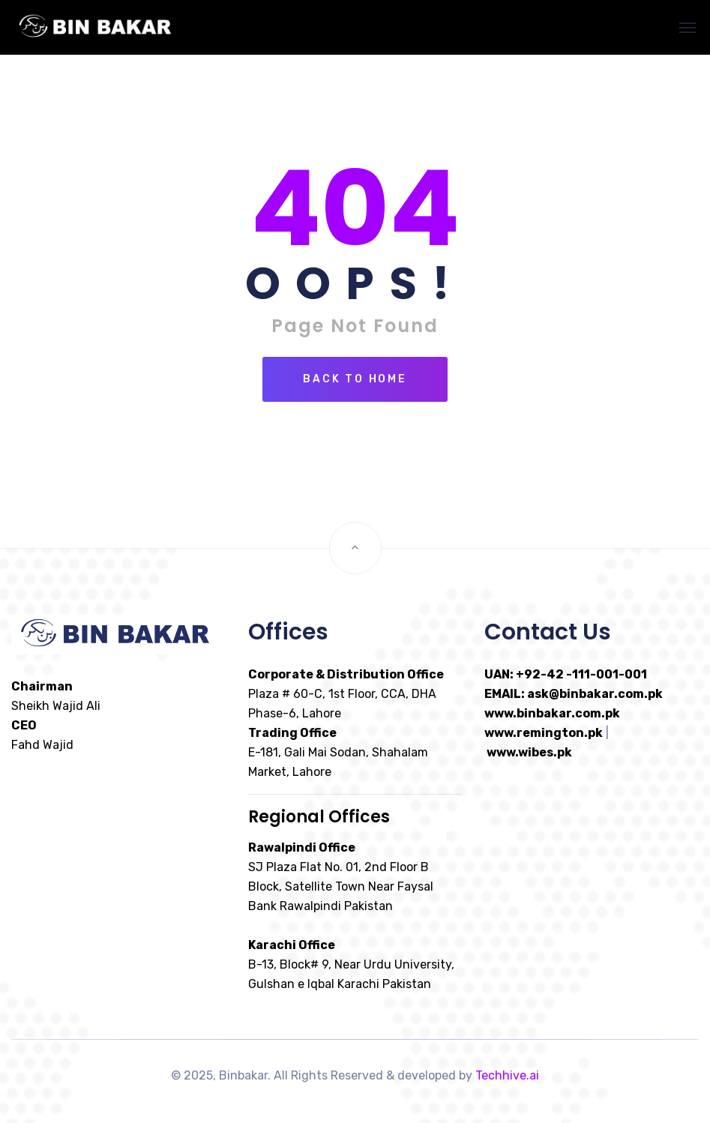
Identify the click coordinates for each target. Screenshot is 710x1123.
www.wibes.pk (529, 752)
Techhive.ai (507, 1075)
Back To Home (355, 379)
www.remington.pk (543, 733)
